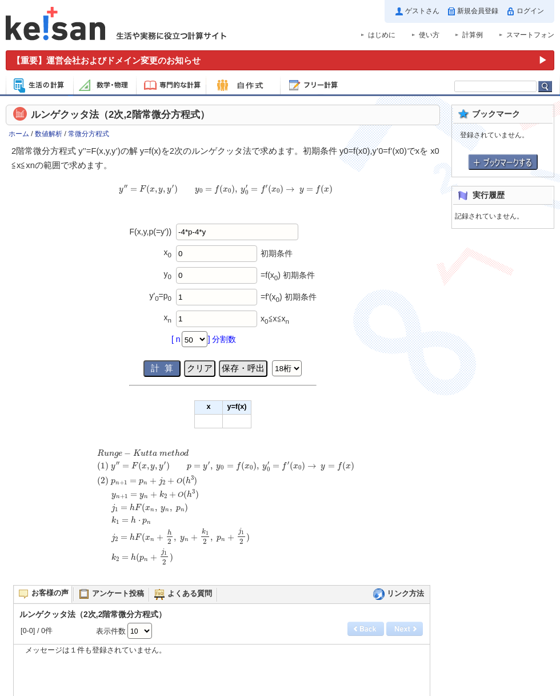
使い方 (429, 35)
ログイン (530, 11)
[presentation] (226, 195)
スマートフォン (530, 35)
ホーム (19, 134)
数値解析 (48, 134)
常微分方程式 (88, 134)
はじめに (381, 35)
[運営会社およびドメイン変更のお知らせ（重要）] (280, 60)
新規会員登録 (477, 11)
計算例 (472, 35)
